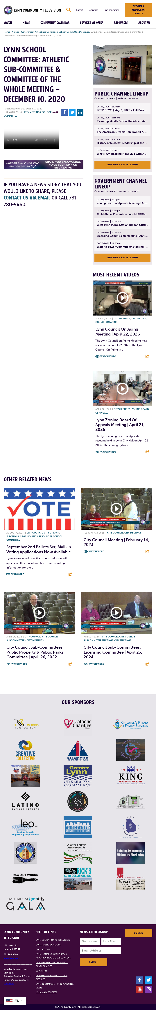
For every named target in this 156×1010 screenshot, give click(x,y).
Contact (93, 10)
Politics (32, 536)
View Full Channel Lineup (122, 164)
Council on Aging (106, 322)
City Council (35, 532)
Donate (138, 933)
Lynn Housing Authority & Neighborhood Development (53, 956)
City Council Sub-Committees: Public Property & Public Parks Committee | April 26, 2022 (35, 652)
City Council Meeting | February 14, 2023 (116, 542)
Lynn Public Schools (48, 944)
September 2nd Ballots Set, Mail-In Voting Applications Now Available (38, 549)
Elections (12, 536)
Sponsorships (111, 10)
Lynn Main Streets (46, 992)
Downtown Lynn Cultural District (51, 977)
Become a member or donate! (138, 10)
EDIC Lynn (41, 970)
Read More (17, 574)
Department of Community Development (52, 964)
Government (27, 32)
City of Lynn (139, 318)
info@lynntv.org (12, 958)
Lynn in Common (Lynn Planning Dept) (54, 986)
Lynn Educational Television (53, 940)
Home (7, 32)
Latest (79, 10)
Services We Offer (91, 23)
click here (9, 983)
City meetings (32, 112)
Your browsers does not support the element (31, 135)
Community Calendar (54, 23)
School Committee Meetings (74, 32)
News (26, 23)
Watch (8, 23)
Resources (121, 23)
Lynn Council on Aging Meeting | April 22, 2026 (117, 331)
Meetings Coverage (46, 32)
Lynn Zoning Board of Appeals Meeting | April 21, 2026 (119, 424)
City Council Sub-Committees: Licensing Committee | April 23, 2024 (113, 652)
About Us (144, 23)
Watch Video (108, 356)
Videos (15, 32)
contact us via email (27, 198)
